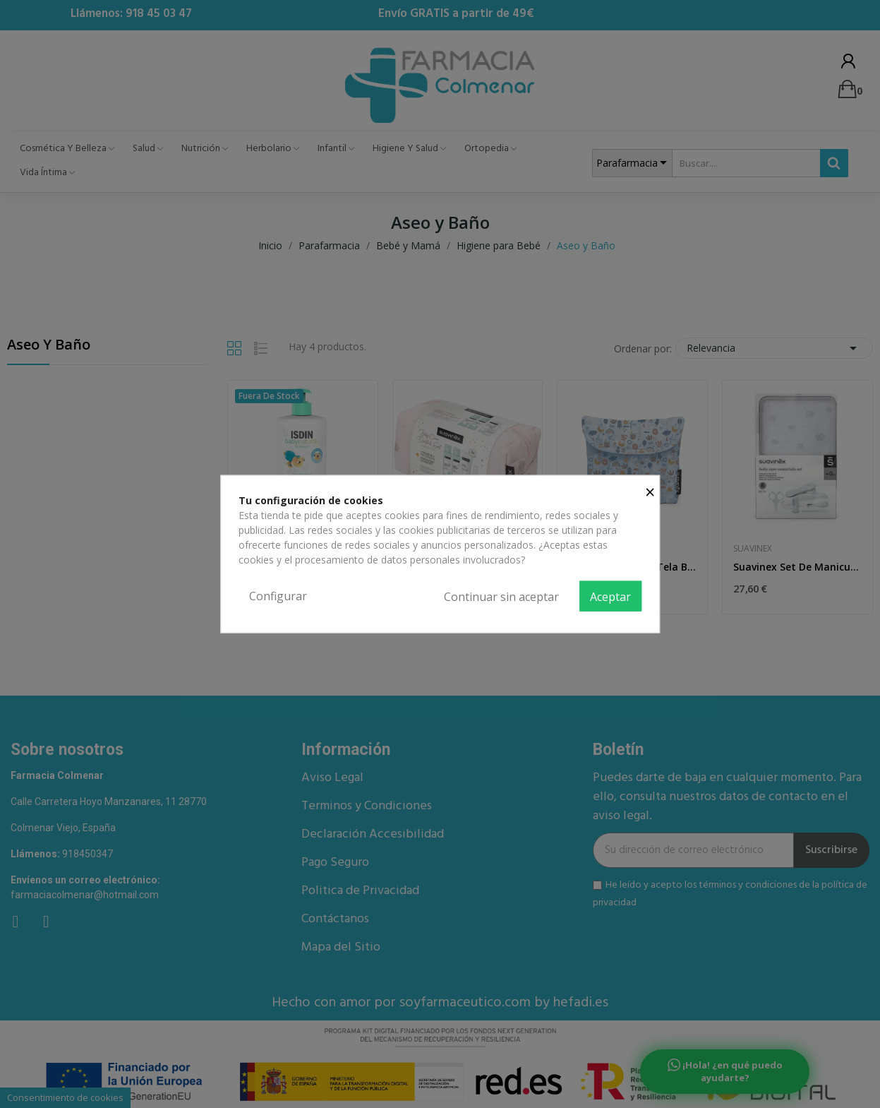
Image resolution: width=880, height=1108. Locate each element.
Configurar (278, 595)
